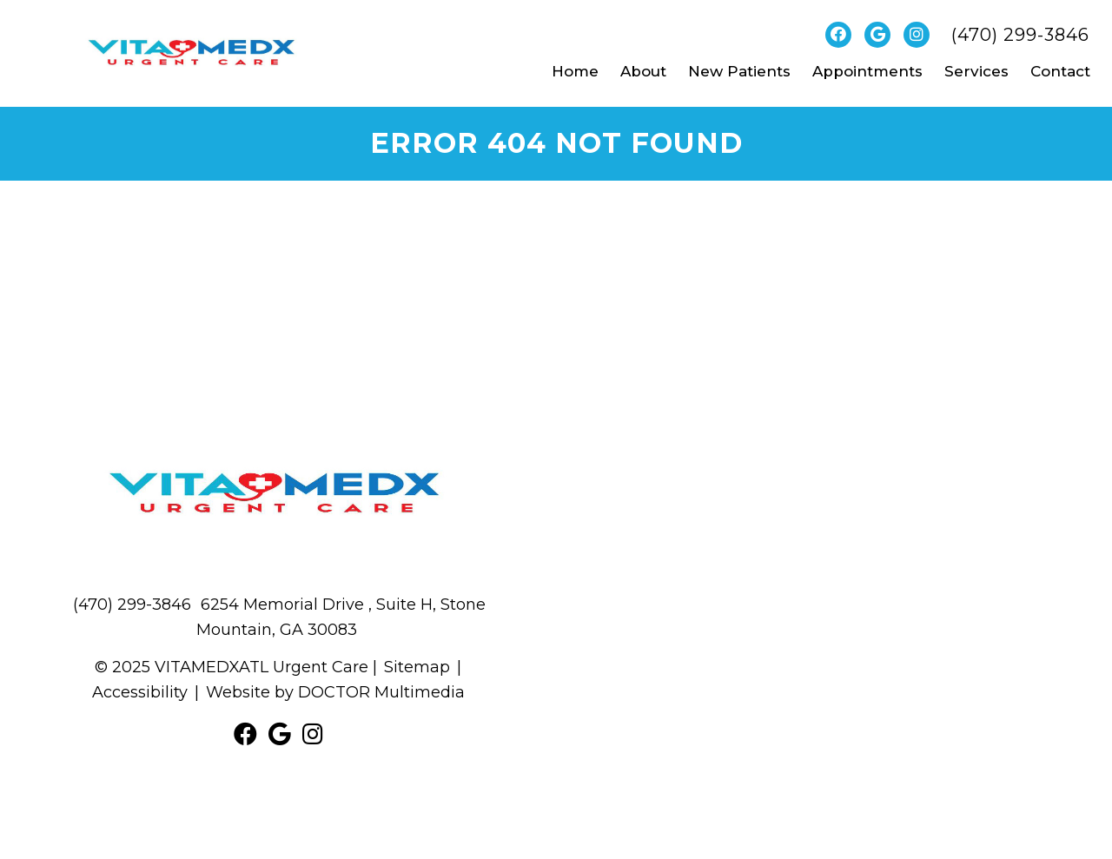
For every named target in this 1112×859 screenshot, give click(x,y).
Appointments (867, 71)
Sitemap (417, 667)
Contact (1060, 71)
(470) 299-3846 (1020, 34)
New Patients (739, 71)
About (643, 71)
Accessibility (140, 692)
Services (976, 71)
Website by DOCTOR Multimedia (335, 692)
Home (575, 71)
